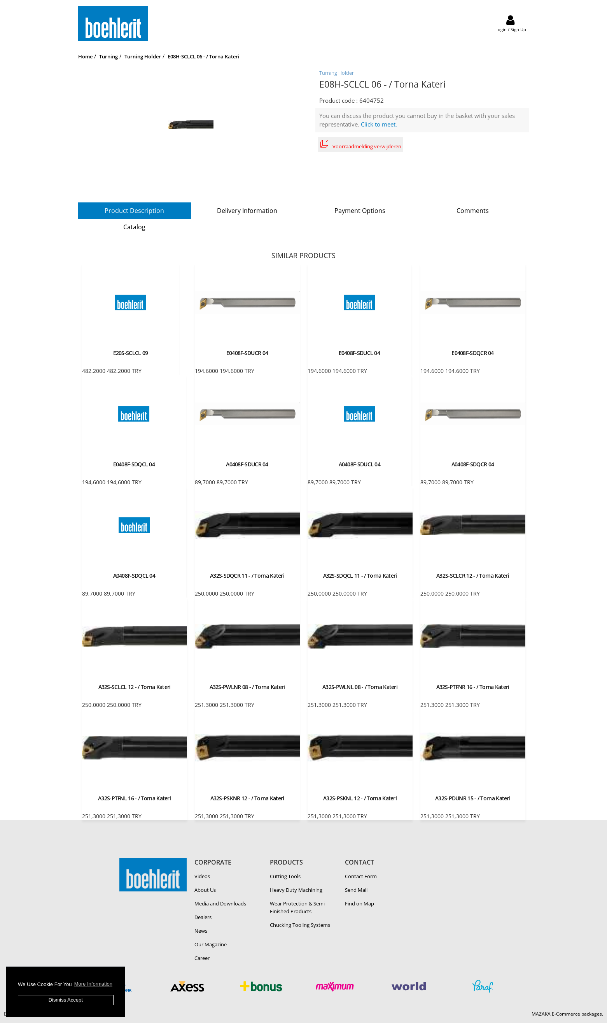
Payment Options (359, 210)
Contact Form (361, 876)
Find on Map (359, 903)
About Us (205, 889)
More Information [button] (93, 984)
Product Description (134, 210)
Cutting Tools (285, 876)
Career (202, 957)
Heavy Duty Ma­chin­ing (296, 889)
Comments (473, 210)
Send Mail (356, 889)
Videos (202, 876)
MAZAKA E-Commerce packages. (567, 1014)
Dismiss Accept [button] (66, 1000)
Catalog (134, 227)
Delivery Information (247, 210)
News (200, 930)
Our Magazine (210, 944)
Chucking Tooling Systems (300, 924)
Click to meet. (379, 124)
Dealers (203, 917)
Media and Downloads (220, 903)
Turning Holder (336, 72)
